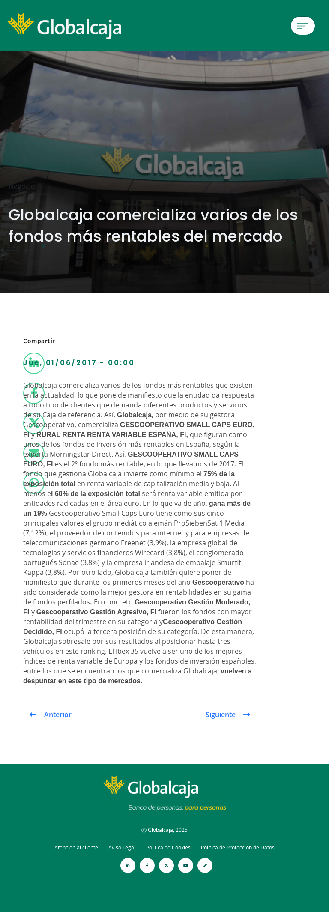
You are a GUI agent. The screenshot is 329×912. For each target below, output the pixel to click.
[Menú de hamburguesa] (302, 25)
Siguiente (221, 714)
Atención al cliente (76, 847)
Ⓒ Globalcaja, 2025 (164, 830)
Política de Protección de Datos (238, 847)
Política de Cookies (168, 847)
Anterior (58, 714)
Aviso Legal (121, 847)
